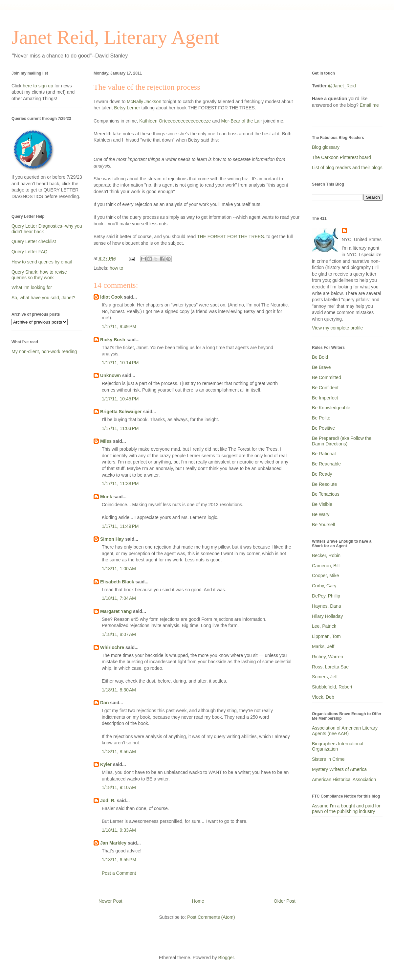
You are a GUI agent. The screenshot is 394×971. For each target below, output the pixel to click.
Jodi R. (108, 800)
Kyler (106, 764)
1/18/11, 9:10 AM (119, 787)
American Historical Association (344, 779)
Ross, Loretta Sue (330, 666)
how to (116, 268)
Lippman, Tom (326, 636)
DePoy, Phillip (326, 595)
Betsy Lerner (127, 107)
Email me (369, 105)
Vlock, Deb (323, 697)
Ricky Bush (112, 339)
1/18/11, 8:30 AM (119, 689)
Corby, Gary (324, 585)
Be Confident (325, 387)
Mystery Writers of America (339, 769)
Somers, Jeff (325, 676)
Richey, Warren (327, 656)
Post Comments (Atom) (211, 917)
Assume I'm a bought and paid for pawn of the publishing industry (346, 808)
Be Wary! (321, 514)
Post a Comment (119, 873)
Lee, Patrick (324, 626)
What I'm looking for (31, 287)
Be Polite (321, 417)
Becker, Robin (326, 555)
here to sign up (39, 85)
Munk (106, 496)
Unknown (110, 375)
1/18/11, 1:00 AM (119, 568)
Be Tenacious (325, 494)
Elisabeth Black (117, 581)
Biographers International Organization (337, 746)
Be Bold (320, 357)
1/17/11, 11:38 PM (120, 483)
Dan (104, 702)
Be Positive (323, 428)
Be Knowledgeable (331, 407)
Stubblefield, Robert (332, 686)
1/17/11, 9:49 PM (119, 326)
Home (198, 901)
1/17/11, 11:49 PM (120, 526)
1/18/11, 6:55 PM (119, 859)
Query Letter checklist (33, 241)
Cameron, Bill (325, 565)
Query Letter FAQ (29, 251)
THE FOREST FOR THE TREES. (231, 236)
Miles (106, 441)
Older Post (285, 901)
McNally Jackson (144, 101)
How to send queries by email (41, 261)
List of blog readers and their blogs (347, 167)
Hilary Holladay (327, 616)
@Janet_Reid (342, 85)
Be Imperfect (325, 397)
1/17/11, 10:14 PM (120, 362)
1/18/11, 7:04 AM (119, 598)
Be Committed (326, 377)
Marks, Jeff (323, 646)
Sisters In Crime (328, 759)
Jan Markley (113, 843)
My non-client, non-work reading (44, 351)
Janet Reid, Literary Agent (115, 37)
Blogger (226, 957)
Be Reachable (326, 463)
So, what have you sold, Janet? (43, 297)
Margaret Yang (116, 611)
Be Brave (321, 367)
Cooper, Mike (325, 575)
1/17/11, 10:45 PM (120, 398)
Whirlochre (112, 647)
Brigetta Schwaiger (121, 411)
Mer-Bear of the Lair (242, 121)
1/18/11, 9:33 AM (119, 830)
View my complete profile (337, 327)
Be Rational (324, 453)
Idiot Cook (111, 297)
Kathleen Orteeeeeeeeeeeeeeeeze (175, 121)
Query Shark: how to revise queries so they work (39, 274)
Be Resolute (324, 484)
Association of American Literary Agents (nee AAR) (345, 730)
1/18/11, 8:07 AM (119, 634)
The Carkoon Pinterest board (341, 157)
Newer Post (110, 901)
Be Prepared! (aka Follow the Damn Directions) (341, 441)
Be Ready (322, 474)
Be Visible (322, 504)
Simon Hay (112, 539)
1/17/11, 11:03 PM (120, 428)
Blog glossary (325, 147)
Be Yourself (323, 524)
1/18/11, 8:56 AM (119, 751)
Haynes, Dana (326, 606)
